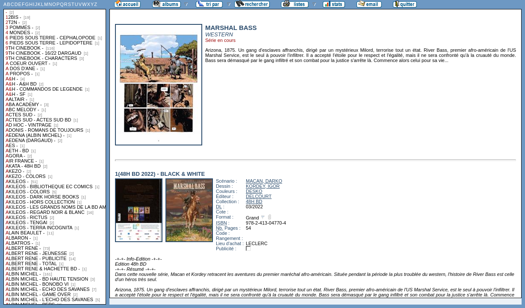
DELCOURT (258, 196)
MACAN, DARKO (264, 181)
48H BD (254, 201)
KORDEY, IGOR (263, 186)
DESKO (254, 191)
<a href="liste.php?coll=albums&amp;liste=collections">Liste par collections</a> (54, 152)
